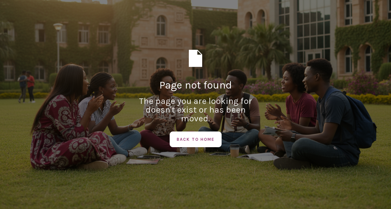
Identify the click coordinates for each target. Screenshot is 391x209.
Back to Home (196, 139)
